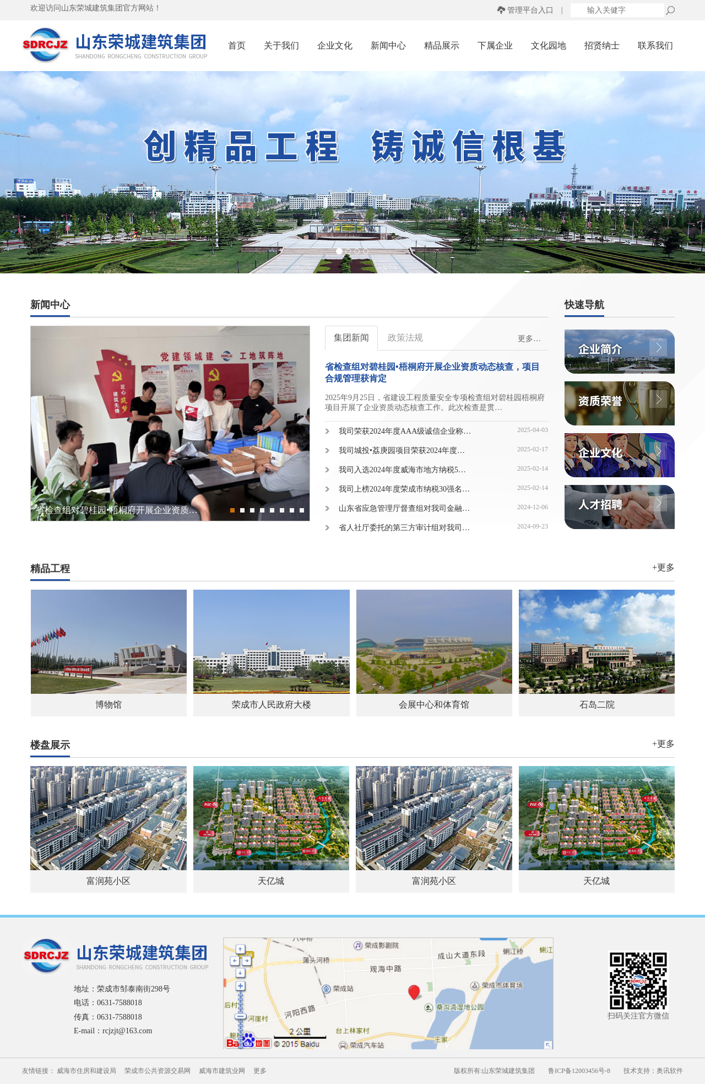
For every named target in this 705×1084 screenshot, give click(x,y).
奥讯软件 (670, 1071)
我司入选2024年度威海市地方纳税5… (402, 470)
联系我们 (655, 45)
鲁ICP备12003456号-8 (579, 1071)
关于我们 (281, 45)
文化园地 (548, 45)
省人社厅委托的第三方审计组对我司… (404, 528)
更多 (260, 1071)
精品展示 (441, 45)
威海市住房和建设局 (86, 1071)
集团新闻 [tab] (351, 337)
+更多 (663, 567)
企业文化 (334, 45)
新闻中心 (388, 45)
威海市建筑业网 (222, 1071)
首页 (237, 45)
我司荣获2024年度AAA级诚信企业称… (405, 431)
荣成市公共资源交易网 (157, 1071)
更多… (529, 339)
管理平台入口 (530, 10)
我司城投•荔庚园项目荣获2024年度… (402, 450)
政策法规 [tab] (405, 337)
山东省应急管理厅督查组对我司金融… (404, 508)
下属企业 (495, 45)
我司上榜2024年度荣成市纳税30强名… (404, 489)
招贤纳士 (602, 45)
